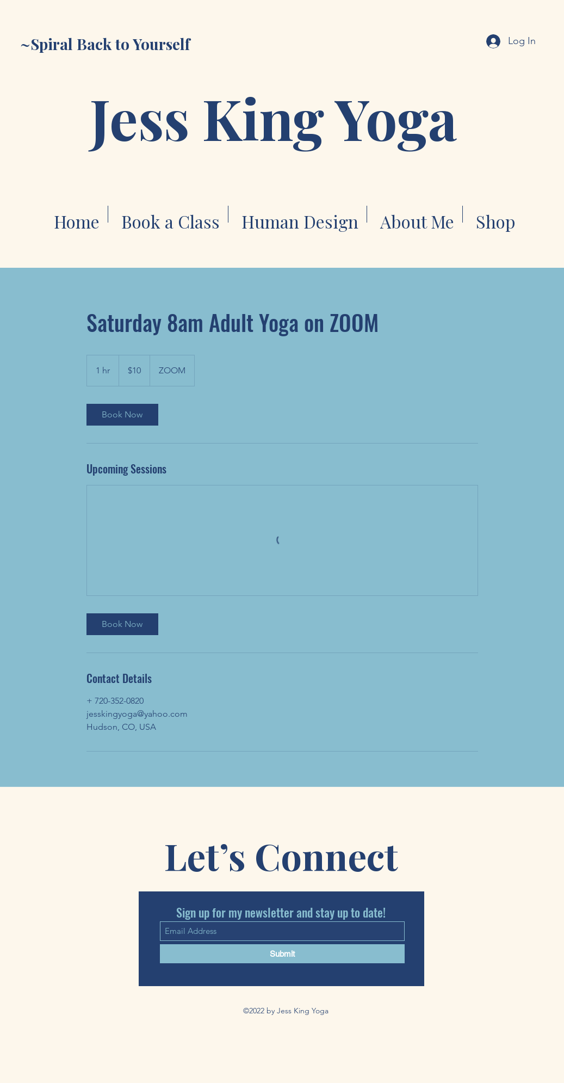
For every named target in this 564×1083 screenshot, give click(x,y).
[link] (122, 415)
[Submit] (282, 953)
